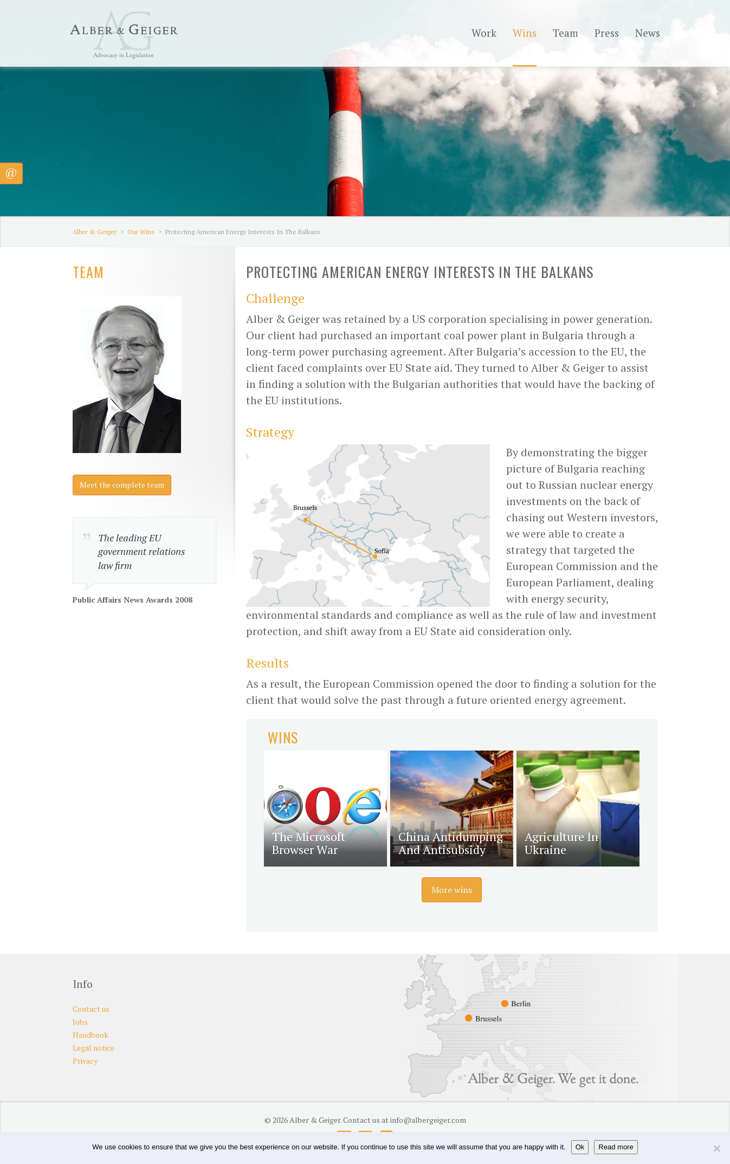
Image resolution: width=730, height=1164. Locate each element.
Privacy (85, 1061)
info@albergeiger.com (428, 1120)
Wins (525, 33)
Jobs (80, 1022)
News (647, 33)
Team (565, 33)
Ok (580, 1147)
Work (483, 33)
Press (607, 33)
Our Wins (140, 232)
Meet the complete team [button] (122, 485)
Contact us (91, 1009)
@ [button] (11, 172)
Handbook (90, 1035)
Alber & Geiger (95, 232)
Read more (615, 1147)
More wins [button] (451, 890)
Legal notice (93, 1048)
